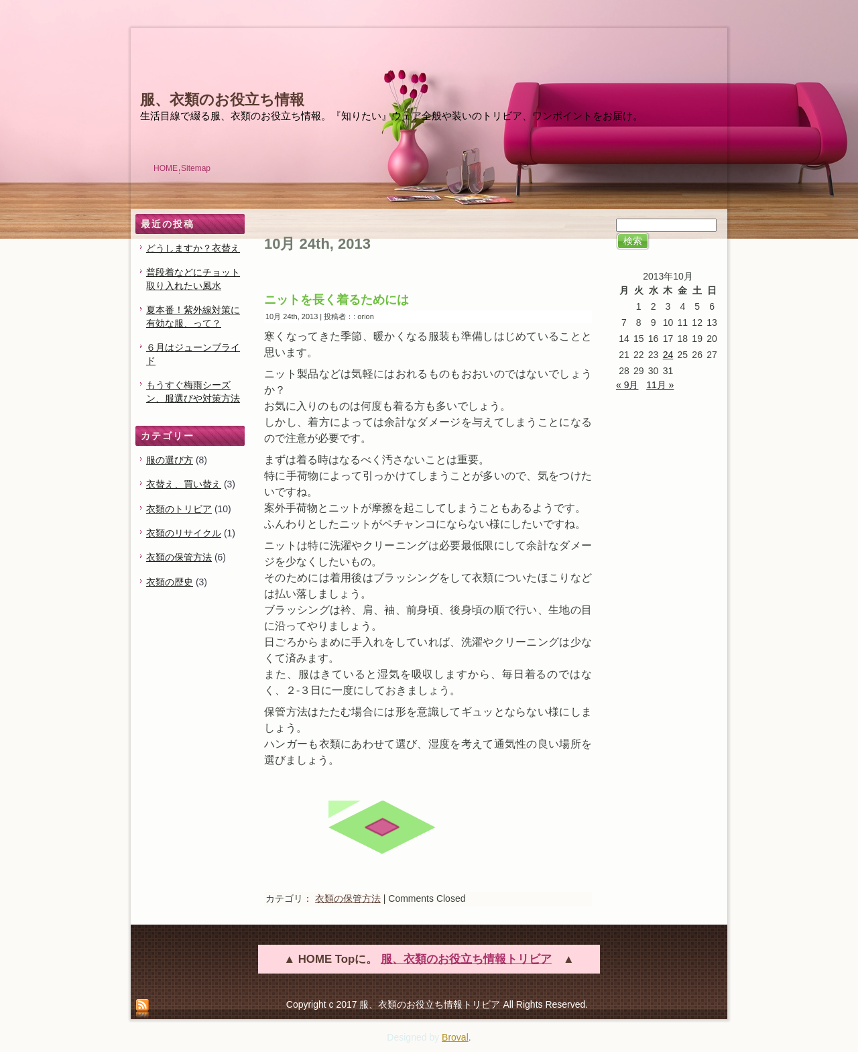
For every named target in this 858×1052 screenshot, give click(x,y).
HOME (166, 168)
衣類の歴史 (169, 582)
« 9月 (627, 384)
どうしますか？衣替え (193, 248)
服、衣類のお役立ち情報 (222, 99)
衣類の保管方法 (179, 557)
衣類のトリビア (179, 509)
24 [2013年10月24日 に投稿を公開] (668, 354)
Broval (455, 1037)
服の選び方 (169, 460)
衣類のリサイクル (183, 533)
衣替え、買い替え (183, 484)
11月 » (660, 384)
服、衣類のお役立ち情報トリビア (466, 959)
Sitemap (195, 168)
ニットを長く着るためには (336, 299)
